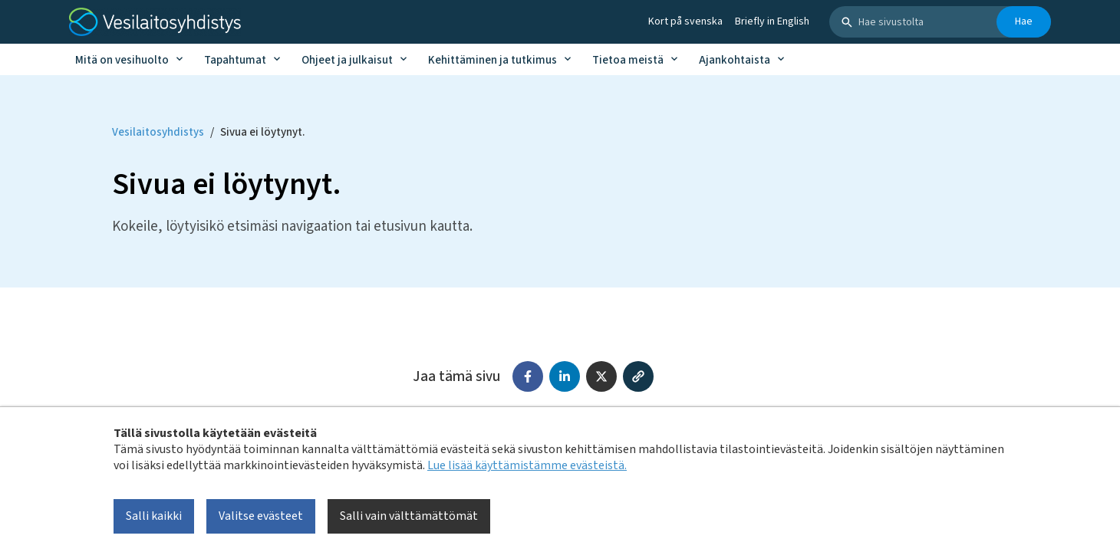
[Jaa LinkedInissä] (564, 376)
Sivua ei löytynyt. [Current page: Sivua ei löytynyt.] (262, 132)
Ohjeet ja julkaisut (347, 60)
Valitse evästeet (261, 516)
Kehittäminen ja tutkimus (492, 60)
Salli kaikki (154, 516)
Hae (1024, 21)
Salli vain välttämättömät (409, 516)
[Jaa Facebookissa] (527, 376)
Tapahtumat (235, 60)
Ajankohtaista (734, 60)
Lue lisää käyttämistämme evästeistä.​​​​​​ (527, 465)
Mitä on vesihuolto (122, 60)
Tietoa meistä (628, 60)
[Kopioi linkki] (638, 376)
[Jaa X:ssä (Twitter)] (601, 376)
